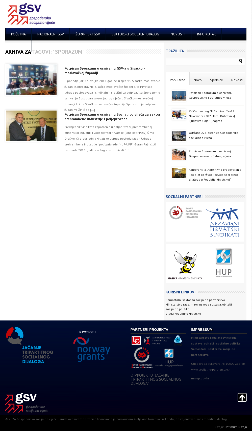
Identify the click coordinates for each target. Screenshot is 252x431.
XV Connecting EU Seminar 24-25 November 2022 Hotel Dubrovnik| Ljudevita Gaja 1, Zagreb (212, 116)
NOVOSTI (178, 34)
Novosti (237, 80)
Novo (198, 80)
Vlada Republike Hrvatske (183, 313)
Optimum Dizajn (235, 427)
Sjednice (216, 80)
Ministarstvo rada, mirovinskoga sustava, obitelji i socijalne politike (199, 307)
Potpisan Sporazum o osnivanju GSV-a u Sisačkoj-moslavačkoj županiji (104, 70)
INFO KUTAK (206, 34)
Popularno (177, 80)
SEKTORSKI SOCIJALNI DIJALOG (135, 34)
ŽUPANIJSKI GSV (87, 34)
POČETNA (18, 34)
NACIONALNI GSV (50, 34)
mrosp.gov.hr (200, 378)
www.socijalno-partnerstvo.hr (211, 369)
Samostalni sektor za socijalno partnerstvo (195, 300)
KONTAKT (18, 46)
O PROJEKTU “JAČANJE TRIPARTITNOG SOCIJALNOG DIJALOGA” (156, 379)
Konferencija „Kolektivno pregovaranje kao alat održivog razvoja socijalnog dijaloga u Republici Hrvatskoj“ (215, 174)
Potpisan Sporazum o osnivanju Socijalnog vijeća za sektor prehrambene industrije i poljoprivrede (112, 116)
